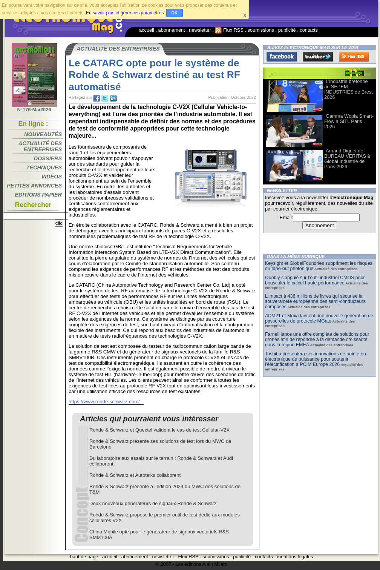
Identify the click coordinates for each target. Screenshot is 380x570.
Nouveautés (43, 134)
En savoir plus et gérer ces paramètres (125, 12)
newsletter (200, 30)
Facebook (282, 56)
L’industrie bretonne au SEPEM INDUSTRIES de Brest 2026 (348, 89)
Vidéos (51, 177)
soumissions (261, 30)
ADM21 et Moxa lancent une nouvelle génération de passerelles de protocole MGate (319, 318)
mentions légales (295, 556)
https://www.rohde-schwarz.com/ (104, 401)
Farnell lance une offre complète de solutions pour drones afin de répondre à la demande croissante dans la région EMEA (317, 339)
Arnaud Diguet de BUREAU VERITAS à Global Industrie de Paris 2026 (347, 158)
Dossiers (48, 158)
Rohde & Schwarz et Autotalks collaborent (135, 475)
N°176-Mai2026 (34, 107)
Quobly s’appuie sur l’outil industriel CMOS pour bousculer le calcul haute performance (315, 280)
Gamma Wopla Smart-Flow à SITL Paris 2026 (349, 121)
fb (96, 98)
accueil (146, 30)
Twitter (318, 56)
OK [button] (175, 13)
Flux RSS (229, 30)
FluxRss (354, 56)
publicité (287, 30)
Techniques (44, 167)
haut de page (84, 556)
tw (105, 98)
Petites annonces (34, 186)
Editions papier (38, 195)
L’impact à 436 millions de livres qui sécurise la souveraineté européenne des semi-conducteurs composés (315, 301)
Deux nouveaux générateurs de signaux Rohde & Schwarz (153, 503)
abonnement (171, 30)
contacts (309, 30)
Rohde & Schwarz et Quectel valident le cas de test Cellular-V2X (159, 430)
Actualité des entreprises (40, 146)
